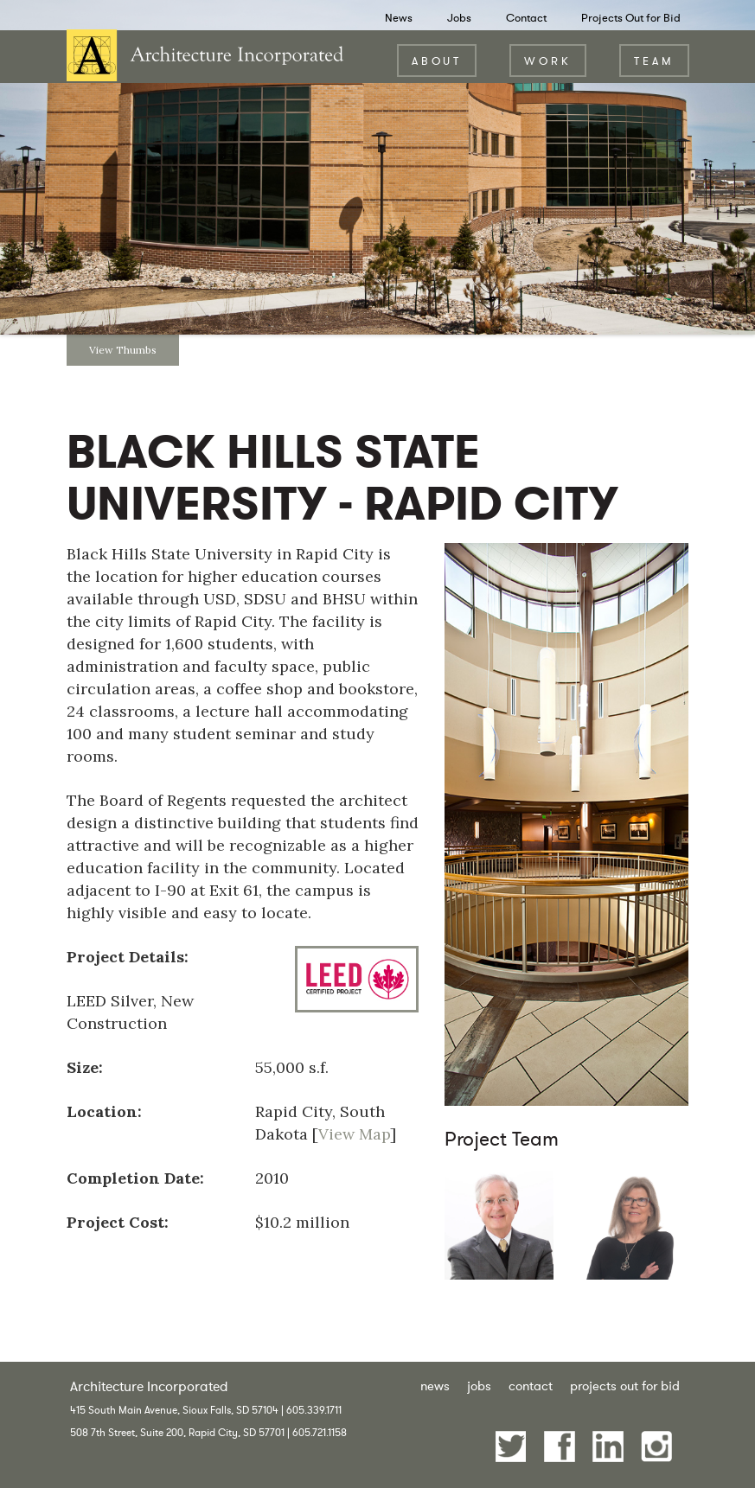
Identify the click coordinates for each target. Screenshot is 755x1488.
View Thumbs (123, 349)
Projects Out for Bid (631, 17)
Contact (526, 17)
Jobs (459, 17)
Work (548, 61)
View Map (354, 1134)
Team (654, 61)
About (437, 61)
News (399, 17)
